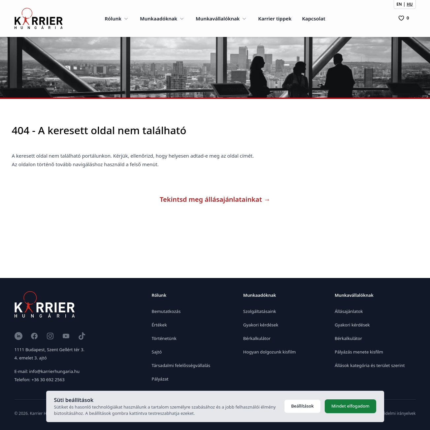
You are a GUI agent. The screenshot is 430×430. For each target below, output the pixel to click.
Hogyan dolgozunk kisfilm (269, 352)
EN (399, 4)
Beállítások (302, 406)
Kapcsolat (313, 18)
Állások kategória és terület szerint (370, 365)
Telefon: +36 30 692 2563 (40, 380)
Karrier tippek (274, 18)
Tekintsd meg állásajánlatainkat (215, 199)
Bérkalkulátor (257, 338)
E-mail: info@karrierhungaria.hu (47, 371)
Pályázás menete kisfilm (359, 352)
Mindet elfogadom (350, 406)
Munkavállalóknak (222, 18)
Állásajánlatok (349, 311)
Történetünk (164, 338)
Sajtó (157, 352)
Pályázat (160, 379)
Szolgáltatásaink (259, 311)
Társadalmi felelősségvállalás (181, 365)
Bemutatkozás (166, 311)
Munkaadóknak (162, 18)
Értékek (159, 325)
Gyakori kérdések (260, 325)
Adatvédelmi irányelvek (394, 413)
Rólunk (117, 18)
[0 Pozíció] (404, 18)
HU (410, 4)
